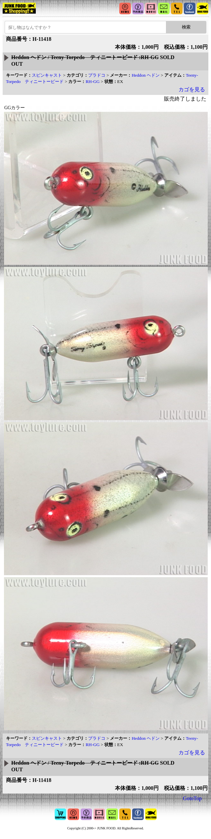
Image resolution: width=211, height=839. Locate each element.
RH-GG (92, 81)
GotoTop (192, 798)
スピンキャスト (47, 75)
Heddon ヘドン (146, 75)
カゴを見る (192, 89)
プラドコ (96, 75)
